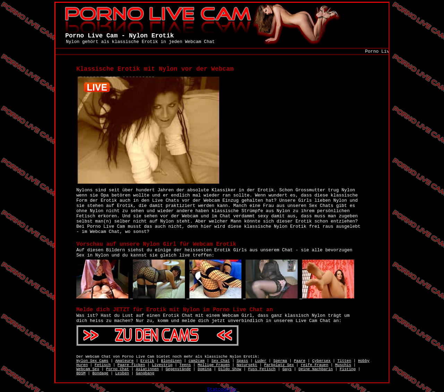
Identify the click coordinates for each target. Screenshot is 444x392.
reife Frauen (314, 365)
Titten (344, 361)
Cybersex (321, 361)
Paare (299, 361)
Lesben (122, 373)
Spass (242, 361)
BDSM (80, 373)
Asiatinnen (147, 369)
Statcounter (222, 389)
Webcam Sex (87, 369)
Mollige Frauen (214, 365)
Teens (185, 365)
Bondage (100, 373)
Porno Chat (117, 369)
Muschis (343, 365)
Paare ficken (131, 365)
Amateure (124, 361)
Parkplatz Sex (279, 365)
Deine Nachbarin (315, 369)
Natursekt (247, 365)
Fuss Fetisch (261, 369)
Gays (286, 369)
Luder (260, 361)
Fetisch (103, 365)
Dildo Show (229, 369)
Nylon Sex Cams (92, 361)
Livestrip (162, 365)
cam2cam (197, 361)
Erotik (147, 361)
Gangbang (145, 373)
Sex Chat (221, 361)
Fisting (348, 369)
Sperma (280, 361)
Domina (205, 369)
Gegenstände (178, 369)
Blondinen (171, 361)
